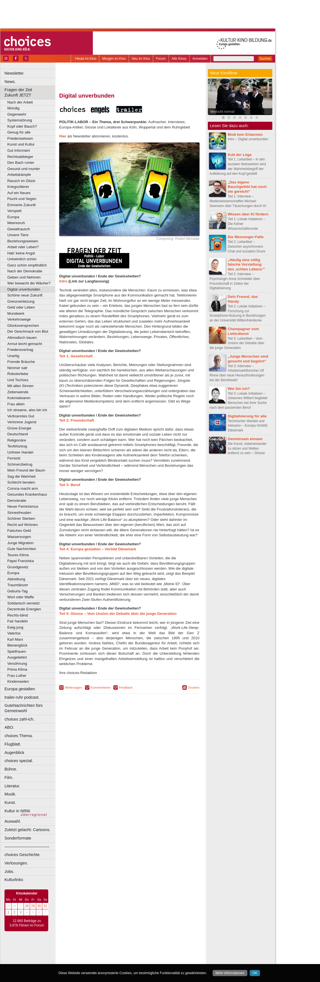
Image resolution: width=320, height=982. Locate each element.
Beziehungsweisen (22, 241)
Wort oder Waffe (20, 597)
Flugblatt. (12, 744)
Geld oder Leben (21, 307)
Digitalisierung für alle (247, 416)
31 (45, 906)
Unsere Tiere (18, 235)
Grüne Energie (19, 428)
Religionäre (16, 440)
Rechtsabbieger (20, 157)
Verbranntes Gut (20, 416)
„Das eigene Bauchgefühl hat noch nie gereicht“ (247, 187)
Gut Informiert (18, 150)
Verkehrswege (19, 319)
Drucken (193, 687)
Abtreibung (16, 579)
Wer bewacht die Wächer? (28, 283)
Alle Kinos (179, 59)
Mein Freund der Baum (26, 470)
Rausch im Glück (21, 181)
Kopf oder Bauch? (22, 126)
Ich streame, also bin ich (27, 410)
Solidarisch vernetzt (23, 603)
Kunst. (10, 802)
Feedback (125, 687)
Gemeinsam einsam (245, 439)
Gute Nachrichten (21, 549)
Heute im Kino (85, 59)
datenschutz (146, 950)
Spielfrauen (16, 651)
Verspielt (14, 211)
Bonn (98, 960)
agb (161, 950)
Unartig (13, 356)
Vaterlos (13, 633)
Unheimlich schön (21, 259)
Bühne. (10, 769)
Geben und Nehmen (24, 277)
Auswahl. (12, 821)
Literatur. (12, 786)
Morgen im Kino (114, 59)
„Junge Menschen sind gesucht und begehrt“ (248, 358)
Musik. (10, 794)
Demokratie (16, 500)
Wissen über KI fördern (248, 214)
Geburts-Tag (17, 591)
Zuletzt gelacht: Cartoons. (27, 829)
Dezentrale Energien (24, 609)
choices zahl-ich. (19, 719)
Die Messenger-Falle (246, 237)
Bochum (86, 960)
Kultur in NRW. (17, 811)
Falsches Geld (19, 530)
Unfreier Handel (20, 452)
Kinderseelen (18, 681)
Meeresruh (16, 223)
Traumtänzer (17, 585)
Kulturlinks (13, 879)
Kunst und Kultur (21, 144)
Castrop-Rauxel (115, 960)
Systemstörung (19, 120)
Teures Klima (18, 555)
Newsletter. (14, 73)
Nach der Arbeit (20, 102)
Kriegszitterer (18, 187)
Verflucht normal (222, 112)
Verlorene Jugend (21, 422)
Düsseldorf (154, 960)
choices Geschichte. (22, 854)
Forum (161, 59)
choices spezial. (18, 760)
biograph (84, 955)
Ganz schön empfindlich (27, 265)
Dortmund (136, 960)
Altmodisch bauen (22, 337)
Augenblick (14, 752)
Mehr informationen (229, 973)
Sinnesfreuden (19, 512)
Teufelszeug (17, 446)
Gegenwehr (16, 114)
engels (113, 955)
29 (33, 906)
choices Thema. (18, 735)
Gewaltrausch (18, 229)
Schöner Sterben (21, 518)
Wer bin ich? (239, 389)
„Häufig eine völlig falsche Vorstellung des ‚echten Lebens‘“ (246, 265)
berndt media (105, 950)
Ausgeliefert (17, 657)
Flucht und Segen (21, 199)
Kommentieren (101, 687)
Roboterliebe (17, 374)
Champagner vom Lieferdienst (243, 331)
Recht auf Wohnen (22, 525)
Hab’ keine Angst (21, 253)
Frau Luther (16, 675)
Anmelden (200, 59)
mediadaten (175, 950)
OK (254, 973)
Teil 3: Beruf (69, 485)
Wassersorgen (19, 537)
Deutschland (17, 434)
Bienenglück (17, 645)
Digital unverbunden (23, 289)
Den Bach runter (20, 162)
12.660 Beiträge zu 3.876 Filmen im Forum (27, 923)
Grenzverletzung (20, 301)
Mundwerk (15, 313)
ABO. (9, 727)
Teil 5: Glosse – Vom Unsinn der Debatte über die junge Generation (118, 613)
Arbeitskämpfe (19, 175)
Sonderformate (17, 838)
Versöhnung (17, 663)
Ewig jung (15, 627)
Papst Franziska (20, 561)
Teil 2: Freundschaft (76, 420)
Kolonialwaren (19, 398)
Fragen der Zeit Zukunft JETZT (30, 92)
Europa (13, 217)
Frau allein (16, 404)
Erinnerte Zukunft (21, 205)
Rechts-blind (17, 615)
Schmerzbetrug (19, 464)
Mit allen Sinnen (20, 386)
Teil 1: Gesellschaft (76, 356)
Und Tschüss (17, 380)
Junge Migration (20, 543)
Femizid (13, 458)
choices (99, 955)
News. (10, 81)
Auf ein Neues (19, 193)
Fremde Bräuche (21, 362)
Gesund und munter (23, 169)
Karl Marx (15, 639)
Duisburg (171, 960)
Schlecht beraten (21, 482)
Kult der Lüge (240, 155)
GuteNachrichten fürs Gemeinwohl (23, 708)
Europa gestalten (19, 689)
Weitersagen (73, 687)
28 (27, 906)
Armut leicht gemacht (24, 344)
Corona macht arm (22, 488)
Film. (8, 777)
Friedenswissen (20, 138)
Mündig (13, 108)
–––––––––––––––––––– (26, 846)
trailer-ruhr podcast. (22, 697)
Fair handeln (17, 621)
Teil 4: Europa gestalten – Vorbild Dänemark (97, 549)
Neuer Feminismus (22, 506)
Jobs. (9, 871)
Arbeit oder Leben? (23, 247)
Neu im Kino (141, 59)
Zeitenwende (18, 392)
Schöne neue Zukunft (24, 295)
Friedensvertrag (20, 350)
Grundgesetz (18, 567)
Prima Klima (17, 669)
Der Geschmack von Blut (27, 331)
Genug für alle (19, 132)
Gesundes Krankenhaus (27, 494)
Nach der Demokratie (24, 271)
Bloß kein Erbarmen (245, 134)
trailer (129, 955)
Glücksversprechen (23, 325)
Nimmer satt (17, 368)
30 (39, 906)
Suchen (265, 59)
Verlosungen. (16, 863)
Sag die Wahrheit (21, 476)
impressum (126, 950)
